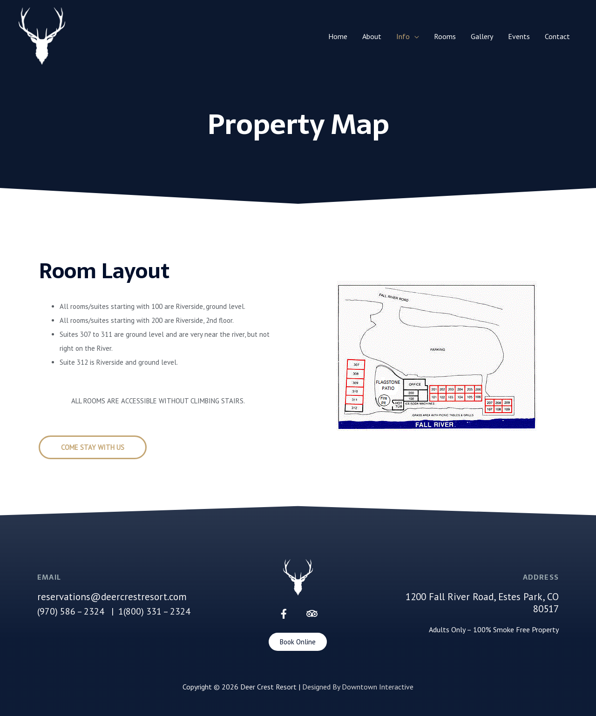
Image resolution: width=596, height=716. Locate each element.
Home (337, 36)
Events (519, 36)
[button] (93, 447)
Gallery (482, 36)
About (371, 36)
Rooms (445, 36)
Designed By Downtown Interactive (357, 686)
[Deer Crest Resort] (42, 35)
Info (403, 36)
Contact (557, 36)
